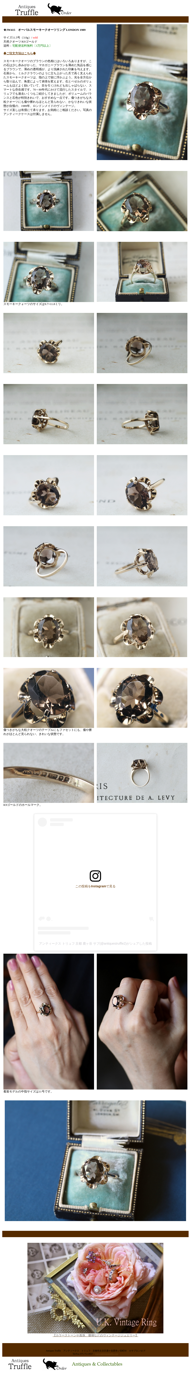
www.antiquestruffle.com (106, 1354)
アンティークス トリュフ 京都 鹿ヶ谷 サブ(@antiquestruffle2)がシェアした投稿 (95, 943)
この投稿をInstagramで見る (95, 886)
